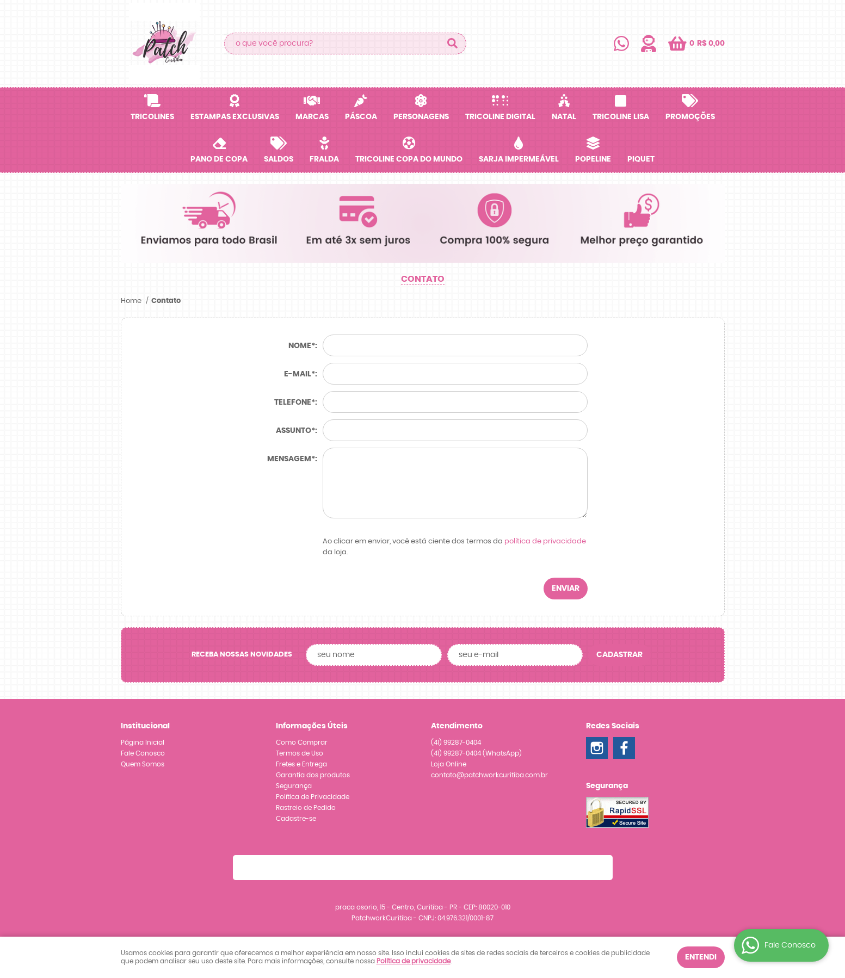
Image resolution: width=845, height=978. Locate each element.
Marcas (312, 117)
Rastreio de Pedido (306, 807)
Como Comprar (302, 742)
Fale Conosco (143, 753)
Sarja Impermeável (519, 159)
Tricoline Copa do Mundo (408, 159)
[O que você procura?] (453, 43)
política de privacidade (545, 541)
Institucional (145, 726)
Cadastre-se (296, 818)
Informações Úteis (312, 726)
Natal (564, 117)
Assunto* (295, 431)
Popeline (593, 159)
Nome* (301, 346)
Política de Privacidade (312, 797)
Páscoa (361, 117)
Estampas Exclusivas (234, 117)
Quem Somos (142, 764)
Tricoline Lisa (621, 117)
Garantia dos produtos (313, 775)
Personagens (421, 117)
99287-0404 (456, 742)
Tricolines (152, 117)
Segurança (294, 786)
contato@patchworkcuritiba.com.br (489, 775)
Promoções (690, 117)
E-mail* (299, 374)
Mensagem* (291, 459)
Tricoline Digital (500, 117)
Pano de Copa (219, 159)
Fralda (324, 159)
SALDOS (278, 159)
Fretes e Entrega (301, 764)
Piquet (641, 159)
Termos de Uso (299, 753)
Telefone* (294, 402)
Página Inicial (142, 742)
